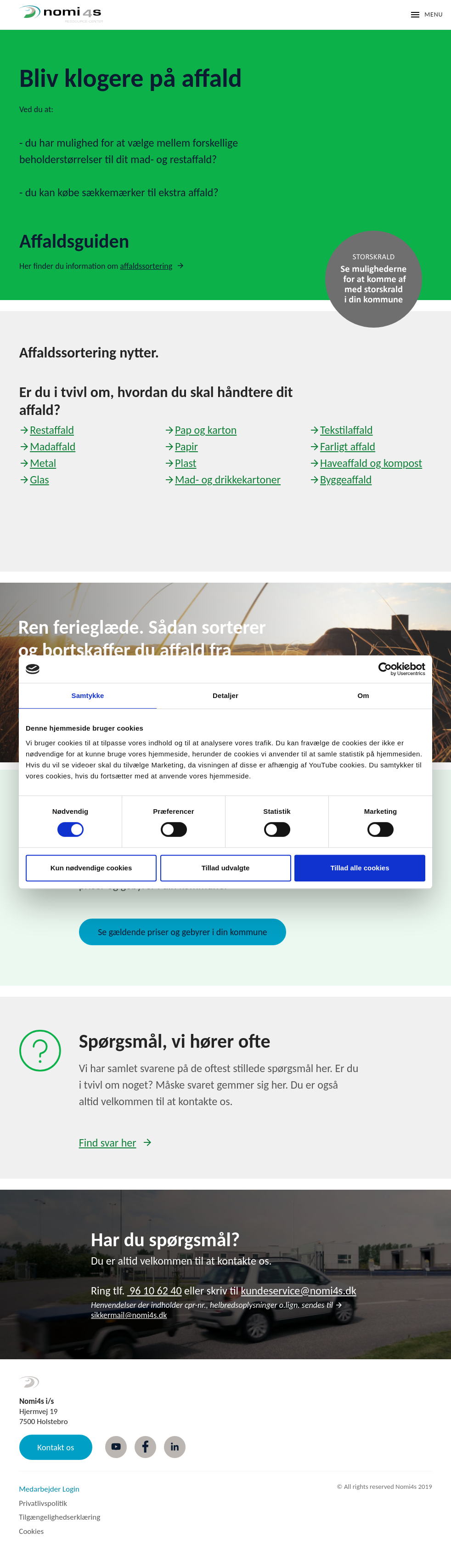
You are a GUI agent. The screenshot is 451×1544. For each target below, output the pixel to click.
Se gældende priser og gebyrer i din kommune (182, 931)
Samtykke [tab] (88, 695)
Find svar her (107, 1142)
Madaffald (52, 446)
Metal (43, 463)
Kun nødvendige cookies (91, 868)
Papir (186, 446)
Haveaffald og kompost (371, 463)
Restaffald (52, 430)
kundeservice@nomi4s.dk (298, 1290)
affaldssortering (146, 266)
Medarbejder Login (49, 1489)
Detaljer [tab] (225, 695)
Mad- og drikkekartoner (228, 479)
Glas (39, 479)
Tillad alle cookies (359, 868)
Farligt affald (347, 446)
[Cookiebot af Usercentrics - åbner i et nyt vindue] (385, 669)
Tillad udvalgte (226, 868)
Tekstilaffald (346, 430)
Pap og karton (206, 430)
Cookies (31, 1531)
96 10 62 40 (154, 1290)
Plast (186, 463)
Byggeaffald (346, 479)
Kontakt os (55, 1447)
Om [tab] (363, 695)
